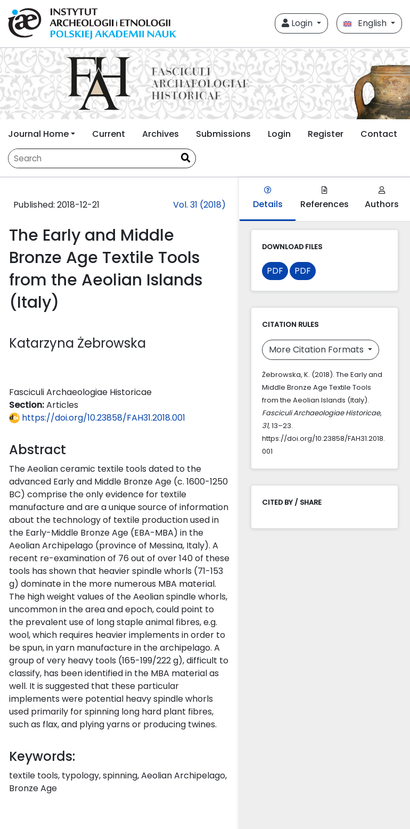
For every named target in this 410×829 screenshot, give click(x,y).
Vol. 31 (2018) (199, 205)
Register (325, 134)
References (324, 198)
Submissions (223, 134)
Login (298, 23)
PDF (275, 271)
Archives (160, 134)
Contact (378, 134)
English (366, 23)
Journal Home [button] (38, 134)
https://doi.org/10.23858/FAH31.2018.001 (97, 418)
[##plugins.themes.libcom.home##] (205, 83)
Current (108, 134)
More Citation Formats (317, 349)
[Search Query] (92, 158)
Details (268, 198)
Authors (382, 198)
